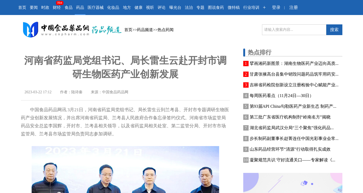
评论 (162, 7)
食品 (69, 7)
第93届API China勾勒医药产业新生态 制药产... (293, 106)
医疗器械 (96, 7)
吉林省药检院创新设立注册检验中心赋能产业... (294, 85)
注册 (293, 7)
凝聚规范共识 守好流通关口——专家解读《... (292, 160)
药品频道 (145, 30)
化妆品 (113, 7)
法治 (189, 7)
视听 (150, 7)
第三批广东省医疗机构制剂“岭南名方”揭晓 (290, 117)
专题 (200, 7)
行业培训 (251, 7)
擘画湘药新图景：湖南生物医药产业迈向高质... (294, 63)
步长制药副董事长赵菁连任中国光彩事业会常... (294, 138)
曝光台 (175, 7)
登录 (276, 7)
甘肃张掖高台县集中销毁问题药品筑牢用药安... (294, 74)
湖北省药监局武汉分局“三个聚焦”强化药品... (292, 127)
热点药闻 (166, 30)
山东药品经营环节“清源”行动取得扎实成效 (290, 149)
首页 (22, 7)
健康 (138, 7)
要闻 (34, 7)
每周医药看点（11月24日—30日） (282, 95)
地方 (127, 7)
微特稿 (234, 7)
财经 (57, 7)
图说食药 (216, 7)
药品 (80, 7)
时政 (45, 7)
